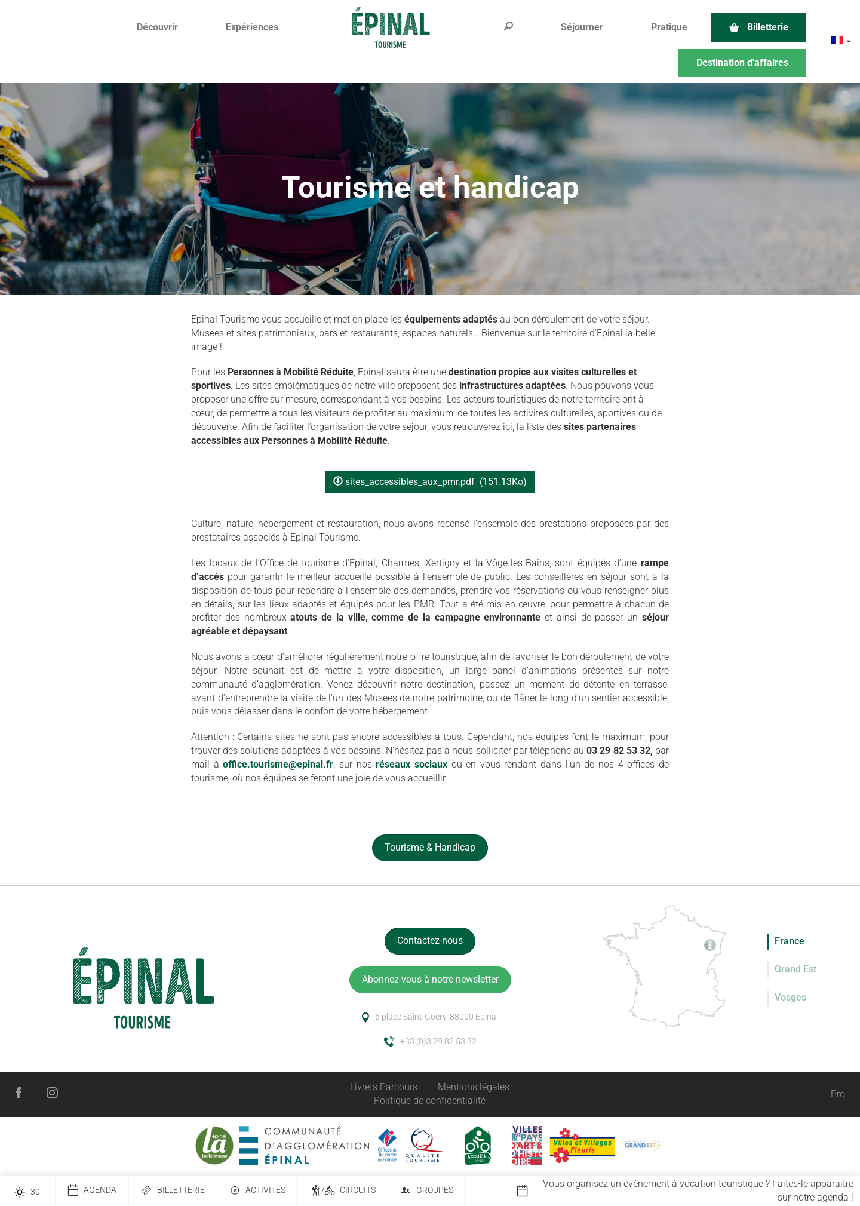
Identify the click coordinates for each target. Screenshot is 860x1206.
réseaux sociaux (411, 764)
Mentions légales (473, 1087)
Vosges (790, 997)
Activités (257, 1190)
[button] (157, 28)
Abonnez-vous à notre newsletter (430, 979)
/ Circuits (343, 1190)
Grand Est (795, 969)
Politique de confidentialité (430, 1100)
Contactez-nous (430, 940)
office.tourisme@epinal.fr (278, 764)
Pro (838, 1094)
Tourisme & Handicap (430, 847)
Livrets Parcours (383, 1087)
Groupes (426, 1190)
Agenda (91, 1190)
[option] (688, 1191)
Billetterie (173, 1190)
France (789, 941)
